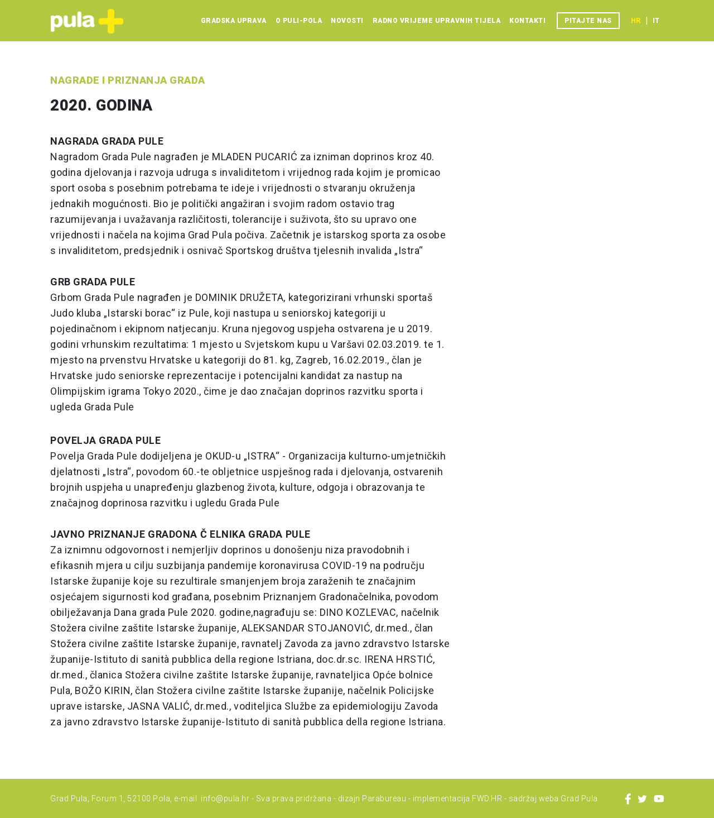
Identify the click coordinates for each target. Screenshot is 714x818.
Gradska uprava (234, 21)
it (656, 21)
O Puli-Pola (299, 21)
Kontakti (527, 21)
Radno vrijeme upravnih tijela (437, 21)
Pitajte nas (588, 21)
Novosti (347, 21)
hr (636, 21)
